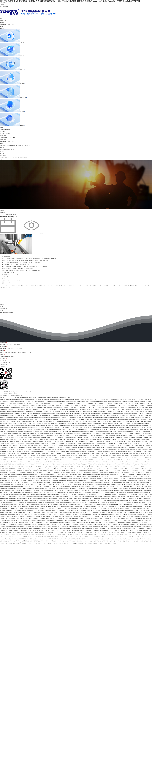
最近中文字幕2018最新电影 (29, 419)
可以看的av (48, 459)
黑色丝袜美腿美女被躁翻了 (91, 488)
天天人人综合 (25, 506)
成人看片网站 (106, 518)
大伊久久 (18, 490)
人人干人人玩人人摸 (17, 413)
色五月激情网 (13, 405)
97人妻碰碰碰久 (104, 486)
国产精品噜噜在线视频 (73, 492)
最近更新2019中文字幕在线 (63, 427)
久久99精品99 (85, 500)
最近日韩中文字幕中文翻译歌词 (105, 413)
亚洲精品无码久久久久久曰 (55, 532)
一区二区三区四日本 (101, 542)
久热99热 (88, 409)
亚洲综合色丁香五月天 (8, 482)
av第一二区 (133, 538)
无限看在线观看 (70, 480)
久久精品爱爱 (118, 518)
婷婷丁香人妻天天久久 (12, 447)
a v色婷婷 (36, 514)
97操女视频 (22, 536)
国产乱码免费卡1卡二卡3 (23, 482)
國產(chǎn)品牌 (3, 24)
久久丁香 (66, 536)
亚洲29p (17, 484)
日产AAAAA (52, 437)
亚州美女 (39, 544)
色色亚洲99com (5, 488)
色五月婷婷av (39, 494)
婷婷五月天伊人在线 (80, 421)
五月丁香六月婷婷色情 (59, 465)
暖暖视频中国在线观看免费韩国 (118, 516)
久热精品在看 (130, 530)
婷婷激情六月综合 (50, 447)
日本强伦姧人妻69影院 (27, 413)
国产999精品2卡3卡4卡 (44, 506)
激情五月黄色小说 (12, 484)
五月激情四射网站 (97, 526)
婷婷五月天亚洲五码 (53, 506)
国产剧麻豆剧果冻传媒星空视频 (50, 526)
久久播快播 (106, 514)
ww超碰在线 (61, 457)
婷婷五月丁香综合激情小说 (133, 413)
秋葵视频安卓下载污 (11, 451)
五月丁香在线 (76, 532)
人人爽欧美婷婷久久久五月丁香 (72, 439)
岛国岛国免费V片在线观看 (128, 421)
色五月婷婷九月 (132, 524)
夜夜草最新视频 (9, 399)
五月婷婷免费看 (61, 439)
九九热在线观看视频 (56, 407)
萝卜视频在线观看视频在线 (112, 478)
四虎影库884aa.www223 (113, 486)
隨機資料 (22, 83)
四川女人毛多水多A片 (48, 492)
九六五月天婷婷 (77, 498)
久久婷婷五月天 (42, 500)
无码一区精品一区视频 (124, 506)
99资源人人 (16, 516)
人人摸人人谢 (19, 405)
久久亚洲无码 (69, 508)
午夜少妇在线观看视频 (19, 449)
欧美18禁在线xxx (62, 415)
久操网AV (107, 425)
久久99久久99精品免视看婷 (19, 411)
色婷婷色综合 (67, 421)
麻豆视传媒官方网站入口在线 (20, 486)
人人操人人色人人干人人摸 (32, 486)
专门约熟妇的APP (58, 530)
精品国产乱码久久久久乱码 (61, 488)
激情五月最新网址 (11, 508)
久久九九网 (125, 423)
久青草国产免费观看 (18, 457)
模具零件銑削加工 (4, 311)
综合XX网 (136, 536)
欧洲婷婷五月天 (126, 433)
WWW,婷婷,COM (132, 472)
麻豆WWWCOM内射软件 (146, 437)
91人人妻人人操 (64, 403)
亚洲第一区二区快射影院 (115, 461)
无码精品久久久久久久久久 (35, 484)
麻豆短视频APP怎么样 (22, 447)
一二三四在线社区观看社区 (145, 494)
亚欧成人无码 (129, 403)
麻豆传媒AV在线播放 (60, 472)
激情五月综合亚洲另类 (134, 508)
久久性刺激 (115, 413)
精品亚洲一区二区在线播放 (85, 506)
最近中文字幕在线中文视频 (44, 403)
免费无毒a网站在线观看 (66, 445)
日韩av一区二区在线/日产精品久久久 (136, 457)
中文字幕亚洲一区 (76, 508)
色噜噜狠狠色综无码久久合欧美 (21, 401)
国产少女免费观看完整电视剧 (89, 482)
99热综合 (77, 463)
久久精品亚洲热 (119, 457)
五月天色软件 (37, 470)
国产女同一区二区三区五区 (71, 474)
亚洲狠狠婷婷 (103, 504)
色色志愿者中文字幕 (52, 435)
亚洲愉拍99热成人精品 (49, 417)
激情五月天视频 (82, 415)
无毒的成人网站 (124, 461)
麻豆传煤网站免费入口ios (90, 504)
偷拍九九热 (70, 423)
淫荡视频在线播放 (73, 504)
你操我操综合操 (87, 455)
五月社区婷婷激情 (48, 538)
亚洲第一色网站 (31, 518)
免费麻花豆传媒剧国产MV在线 (71, 472)
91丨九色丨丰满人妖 (121, 441)
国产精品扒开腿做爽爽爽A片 (128, 528)
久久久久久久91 (72, 542)
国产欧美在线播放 (80, 455)
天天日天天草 (3, 463)
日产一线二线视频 (18, 538)
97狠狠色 (84, 480)
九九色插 (64, 455)
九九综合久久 (86, 520)
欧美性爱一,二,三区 (16, 504)
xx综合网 (112, 433)
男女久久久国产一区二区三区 (17, 445)
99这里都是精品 (42, 474)
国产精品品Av (76, 506)
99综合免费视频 (104, 512)
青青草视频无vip (55, 457)
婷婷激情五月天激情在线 (108, 455)
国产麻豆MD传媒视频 (33, 532)
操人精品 (50, 540)
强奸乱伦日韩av (58, 470)
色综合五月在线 (110, 427)
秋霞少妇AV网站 (5, 407)
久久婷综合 (44, 544)
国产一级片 (147, 399)
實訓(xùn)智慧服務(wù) (22, 355)
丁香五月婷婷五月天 (122, 520)
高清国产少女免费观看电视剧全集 (13, 542)
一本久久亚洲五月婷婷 (58, 492)
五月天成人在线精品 (129, 496)
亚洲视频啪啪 (75, 459)
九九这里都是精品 (10, 486)
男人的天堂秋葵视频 (82, 445)
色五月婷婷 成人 (50, 490)
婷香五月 (109, 492)
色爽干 (35, 427)
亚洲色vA (15, 482)
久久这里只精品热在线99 (52, 455)
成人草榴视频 (100, 470)
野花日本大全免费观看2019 (79, 494)
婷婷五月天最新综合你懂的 (59, 409)
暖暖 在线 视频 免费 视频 (145, 429)
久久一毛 (35, 405)
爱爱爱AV (116, 419)
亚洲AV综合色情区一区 (78, 482)
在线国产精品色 (45, 518)
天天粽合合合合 (53, 498)
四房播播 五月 (149, 455)
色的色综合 (25, 518)
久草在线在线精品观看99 (43, 415)
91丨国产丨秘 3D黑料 (109, 534)
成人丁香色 (118, 429)
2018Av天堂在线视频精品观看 (24, 530)
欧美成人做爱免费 (92, 476)
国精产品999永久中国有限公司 (57, 433)
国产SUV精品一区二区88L (93, 500)
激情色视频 (85, 510)
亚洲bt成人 (25, 498)
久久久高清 (73, 540)
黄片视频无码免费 (4, 457)
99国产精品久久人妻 (59, 490)
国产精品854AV (131, 429)
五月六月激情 (14, 524)
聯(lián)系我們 (3, 6)
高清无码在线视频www (129, 437)
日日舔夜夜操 (128, 514)
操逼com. (120, 470)
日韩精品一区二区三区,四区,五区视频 (15, 502)
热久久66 (92, 439)
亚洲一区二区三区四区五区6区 (96, 465)
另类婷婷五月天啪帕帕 (128, 490)
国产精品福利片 (77, 453)
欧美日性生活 (70, 514)
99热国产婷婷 (137, 461)
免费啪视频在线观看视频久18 (118, 399)
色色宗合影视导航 (64, 468)
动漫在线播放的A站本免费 (28, 470)
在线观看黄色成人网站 (123, 540)
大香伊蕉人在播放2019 (40, 425)
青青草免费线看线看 (78, 502)
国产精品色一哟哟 (31, 528)
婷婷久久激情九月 (40, 498)
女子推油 (118, 449)
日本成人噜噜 (59, 502)
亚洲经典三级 (127, 451)
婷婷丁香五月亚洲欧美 (33, 403)
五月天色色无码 (140, 435)
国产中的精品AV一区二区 (89, 490)
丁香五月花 (27, 512)
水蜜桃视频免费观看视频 (6, 453)
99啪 (97, 476)
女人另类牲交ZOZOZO (130, 465)
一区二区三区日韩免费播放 (8, 536)
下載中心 (22, 42)
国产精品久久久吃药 (35, 437)
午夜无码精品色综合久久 (84, 439)
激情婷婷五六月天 (104, 538)
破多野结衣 (124, 445)
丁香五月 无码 (140, 463)
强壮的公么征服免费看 (33, 409)
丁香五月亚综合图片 (130, 498)
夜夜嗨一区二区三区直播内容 (85, 463)
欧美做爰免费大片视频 (137, 492)
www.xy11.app (47, 498)
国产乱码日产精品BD (50, 474)
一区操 (23, 512)
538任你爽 (143, 486)
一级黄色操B (137, 498)
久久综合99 (72, 401)
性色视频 (19, 510)
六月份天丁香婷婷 (79, 538)
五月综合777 (2, 496)
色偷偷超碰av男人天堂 (41, 447)
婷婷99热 (127, 484)
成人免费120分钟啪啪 (23, 526)
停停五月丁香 (32, 502)
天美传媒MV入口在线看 (79, 516)
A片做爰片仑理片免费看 (15, 407)
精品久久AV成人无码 (138, 496)
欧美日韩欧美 (136, 484)
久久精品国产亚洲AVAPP (115, 522)
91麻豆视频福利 (72, 512)
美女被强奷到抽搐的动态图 (5, 439)
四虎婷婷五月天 (50, 478)
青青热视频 (41, 534)
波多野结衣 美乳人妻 (62, 524)
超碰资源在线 (15, 500)
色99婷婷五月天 (136, 494)
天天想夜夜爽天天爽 (29, 465)
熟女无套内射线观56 (35, 429)
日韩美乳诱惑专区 (31, 425)
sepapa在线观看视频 (73, 544)
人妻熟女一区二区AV (66, 530)
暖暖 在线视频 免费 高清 (53, 522)
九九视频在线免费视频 (12, 467)
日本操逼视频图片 (129, 467)
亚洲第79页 (138, 538)
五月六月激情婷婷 (19, 419)
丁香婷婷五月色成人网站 (104, 476)
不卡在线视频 (100, 457)
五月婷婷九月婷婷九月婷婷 (69, 419)
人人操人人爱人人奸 (125, 449)
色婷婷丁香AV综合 (109, 419)
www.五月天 (65, 492)
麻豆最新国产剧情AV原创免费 (8, 514)
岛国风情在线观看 (38, 472)
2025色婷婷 (102, 510)
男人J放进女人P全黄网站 (38, 439)
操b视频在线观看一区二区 (135, 449)
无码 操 (44, 502)
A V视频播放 (24, 510)
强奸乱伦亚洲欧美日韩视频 (9, 528)
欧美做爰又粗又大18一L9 (35, 433)
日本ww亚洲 (64, 423)
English (9, 6)
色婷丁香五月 (132, 518)
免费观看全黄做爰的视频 (64, 401)
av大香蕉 (119, 476)
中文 (7, 6)
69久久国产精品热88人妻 (71, 467)
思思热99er (44, 484)
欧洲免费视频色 (121, 465)
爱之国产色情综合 (32, 498)
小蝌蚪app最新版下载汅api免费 (44, 457)
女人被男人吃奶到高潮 (43, 510)
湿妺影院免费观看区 (112, 449)
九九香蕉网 (115, 530)
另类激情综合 (136, 427)
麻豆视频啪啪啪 (50, 421)
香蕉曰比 (147, 504)
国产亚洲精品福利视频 (92, 468)
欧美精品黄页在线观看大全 (33, 474)
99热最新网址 (61, 518)
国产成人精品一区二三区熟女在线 (105, 502)
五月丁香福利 (48, 425)
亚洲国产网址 (149, 461)
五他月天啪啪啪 (54, 425)
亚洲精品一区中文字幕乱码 (65, 449)
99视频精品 (121, 478)
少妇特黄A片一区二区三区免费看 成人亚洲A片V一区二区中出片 (136, 500)
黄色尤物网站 (28, 508)
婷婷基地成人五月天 (118, 425)
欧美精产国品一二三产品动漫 (53, 528)
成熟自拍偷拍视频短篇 (106, 443)
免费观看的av (26, 457)
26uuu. (17, 478)
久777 (57, 482)
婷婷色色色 (3, 459)
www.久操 (75, 437)
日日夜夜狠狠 (35, 492)
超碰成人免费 (24, 528)
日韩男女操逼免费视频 (94, 474)
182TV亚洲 (125, 457)
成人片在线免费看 (130, 470)
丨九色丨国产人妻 (69, 413)
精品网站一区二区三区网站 (111, 453)
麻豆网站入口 (99, 421)
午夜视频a (124, 470)
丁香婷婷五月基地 (9, 544)
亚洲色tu (93, 415)
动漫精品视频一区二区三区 (40, 528)
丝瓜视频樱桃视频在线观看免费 (126, 431)
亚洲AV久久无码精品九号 (51, 524)
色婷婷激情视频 (83, 441)
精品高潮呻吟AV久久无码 (9, 441)
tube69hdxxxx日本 (90, 540)
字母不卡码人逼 (52, 405)
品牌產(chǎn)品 (3, 139)
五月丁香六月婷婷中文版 (19, 417)
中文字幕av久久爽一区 (139, 421)
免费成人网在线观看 (33, 457)
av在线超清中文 (70, 532)
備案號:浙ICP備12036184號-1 (30, 394)
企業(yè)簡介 (2, 347)
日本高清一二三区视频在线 (98, 544)
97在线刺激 (81, 490)
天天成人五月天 (89, 530)
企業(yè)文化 (6, 137)
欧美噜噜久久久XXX (140, 433)
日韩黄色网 (145, 425)
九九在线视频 (78, 443)
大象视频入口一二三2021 (97, 508)
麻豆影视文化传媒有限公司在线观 (121, 455)
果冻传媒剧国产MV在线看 (47, 453)
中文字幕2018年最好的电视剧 (86, 532)
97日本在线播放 (128, 399)
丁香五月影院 (11, 457)
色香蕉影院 (101, 472)
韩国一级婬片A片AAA (108, 415)
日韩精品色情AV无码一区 (114, 409)
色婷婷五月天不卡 (89, 544)
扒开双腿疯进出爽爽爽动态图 (92, 472)
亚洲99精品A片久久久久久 (110, 544)
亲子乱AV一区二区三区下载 (133, 443)
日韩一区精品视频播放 (45, 516)
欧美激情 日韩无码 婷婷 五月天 (50, 431)
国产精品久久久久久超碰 (133, 447)
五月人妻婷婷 (4, 433)
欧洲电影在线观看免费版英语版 (40, 463)
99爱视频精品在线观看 (30, 431)
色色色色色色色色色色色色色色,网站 (85, 403)
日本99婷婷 (50, 468)
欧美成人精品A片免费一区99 (63, 542)
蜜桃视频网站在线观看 (57, 538)
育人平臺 (22, 111)
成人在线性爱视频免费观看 (118, 437)
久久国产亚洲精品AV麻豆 (33, 524)
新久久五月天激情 (121, 467)
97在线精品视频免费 (144, 417)
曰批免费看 (90, 536)
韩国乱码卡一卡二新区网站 (99, 534)
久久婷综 (63, 429)
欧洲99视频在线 (41, 514)
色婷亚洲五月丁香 (104, 409)
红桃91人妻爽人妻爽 (113, 411)
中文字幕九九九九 (109, 524)
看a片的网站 (90, 431)
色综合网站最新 (90, 445)
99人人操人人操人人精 (45, 542)
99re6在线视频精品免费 (86, 514)
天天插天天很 (86, 423)
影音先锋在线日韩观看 (26, 437)
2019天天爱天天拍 (7, 445)
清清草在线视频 (135, 520)
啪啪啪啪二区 (125, 401)
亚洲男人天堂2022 (139, 506)
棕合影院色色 (72, 538)
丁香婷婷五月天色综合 (110, 445)
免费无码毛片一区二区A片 (80, 399)
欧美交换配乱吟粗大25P (135, 512)
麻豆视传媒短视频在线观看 (82, 431)
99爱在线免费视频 (74, 405)
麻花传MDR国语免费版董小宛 (121, 480)
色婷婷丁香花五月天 (100, 405)
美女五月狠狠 (11, 431)
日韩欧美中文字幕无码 (138, 425)
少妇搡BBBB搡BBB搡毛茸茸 (112, 484)
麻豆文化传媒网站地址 (59, 421)
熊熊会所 (59, 455)
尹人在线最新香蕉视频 (44, 413)
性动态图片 (137, 465)
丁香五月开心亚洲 (11, 478)
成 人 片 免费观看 (21, 534)
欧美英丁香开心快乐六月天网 (112, 542)
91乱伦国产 (49, 463)
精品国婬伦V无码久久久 (83, 437)
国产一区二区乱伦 (143, 413)
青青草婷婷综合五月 (48, 441)
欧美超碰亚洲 (3, 399)
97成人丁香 (85, 401)
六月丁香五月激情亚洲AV (8, 538)
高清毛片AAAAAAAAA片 (40, 419)
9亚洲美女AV (85, 413)
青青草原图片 (128, 532)
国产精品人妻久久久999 (98, 461)
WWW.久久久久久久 (60, 443)
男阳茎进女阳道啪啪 (122, 413)
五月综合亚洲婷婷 (135, 399)
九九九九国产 (131, 540)
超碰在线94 (97, 490)
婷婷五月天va (141, 514)
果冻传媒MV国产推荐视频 (101, 401)
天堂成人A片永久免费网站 (37, 421)
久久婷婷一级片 (12, 435)
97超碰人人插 (142, 508)
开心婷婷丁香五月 (111, 459)
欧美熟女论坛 (127, 512)
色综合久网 (40, 504)
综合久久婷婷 (145, 492)
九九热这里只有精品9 (87, 502)
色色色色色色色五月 (76, 451)
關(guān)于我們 (3, 20)
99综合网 (142, 488)
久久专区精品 (126, 508)
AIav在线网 (48, 500)
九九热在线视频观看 (69, 453)
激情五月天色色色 (78, 480)
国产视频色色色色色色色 (30, 516)
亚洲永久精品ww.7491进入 (64, 534)
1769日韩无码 (121, 419)
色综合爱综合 (31, 427)
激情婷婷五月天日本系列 (32, 510)
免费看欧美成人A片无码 (42, 401)
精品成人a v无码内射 (110, 480)
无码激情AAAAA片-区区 (17, 429)
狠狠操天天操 (21, 463)
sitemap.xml (2, 396)
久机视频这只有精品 (119, 459)
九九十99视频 (104, 526)
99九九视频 (111, 425)
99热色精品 (80, 435)
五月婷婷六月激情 (63, 510)
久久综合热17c (85, 427)
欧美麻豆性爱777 (121, 468)
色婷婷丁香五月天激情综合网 (25, 520)
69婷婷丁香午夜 (15, 520)
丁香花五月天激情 (128, 492)
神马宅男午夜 (87, 516)
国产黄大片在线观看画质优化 (42, 480)
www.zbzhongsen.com (144, 498)
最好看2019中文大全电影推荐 (100, 484)
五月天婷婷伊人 (34, 504)
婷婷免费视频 (131, 455)
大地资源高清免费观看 (102, 459)
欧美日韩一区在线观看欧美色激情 (99, 478)
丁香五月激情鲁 (64, 437)
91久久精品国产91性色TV (64, 496)
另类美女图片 (26, 502)
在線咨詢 (22, 125)
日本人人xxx (130, 423)
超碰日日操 (128, 415)
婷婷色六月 (104, 536)
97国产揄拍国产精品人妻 (43, 532)
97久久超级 (28, 544)
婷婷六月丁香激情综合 (64, 544)
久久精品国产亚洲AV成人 (91, 407)
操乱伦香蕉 (126, 478)
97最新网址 (87, 419)
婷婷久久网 (103, 480)
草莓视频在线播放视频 (135, 415)
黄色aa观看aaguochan (108, 470)
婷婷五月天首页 (15, 480)
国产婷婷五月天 (101, 453)
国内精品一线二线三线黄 (24, 399)
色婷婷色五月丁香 (141, 518)
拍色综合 (13, 401)
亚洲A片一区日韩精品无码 (113, 431)
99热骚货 (73, 443)
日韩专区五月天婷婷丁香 (118, 512)
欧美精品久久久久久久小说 (71, 435)
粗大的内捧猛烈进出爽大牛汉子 (7, 492)
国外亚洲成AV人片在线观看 (79, 524)
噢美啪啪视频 (74, 530)
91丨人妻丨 (31, 401)
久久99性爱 (58, 445)
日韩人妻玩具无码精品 (119, 427)
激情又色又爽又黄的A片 (25, 494)
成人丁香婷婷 (85, 496)
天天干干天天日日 (12, 490)
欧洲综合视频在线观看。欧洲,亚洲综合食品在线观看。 (132, 476)
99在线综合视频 (69, 506)
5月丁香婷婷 (139, 472)
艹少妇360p (85, 476)
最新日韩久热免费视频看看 (85, 508)
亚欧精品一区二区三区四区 (123, 526)
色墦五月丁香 (112, 518)
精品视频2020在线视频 (82, 417)
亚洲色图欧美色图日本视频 (134, 488)
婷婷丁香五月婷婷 (33, 468)
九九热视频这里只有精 (73, 468)
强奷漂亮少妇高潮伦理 (24, 484)
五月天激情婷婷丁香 (49, 465)
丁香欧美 (44, 478)
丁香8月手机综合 (23, 407)
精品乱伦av (94, 470)
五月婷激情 (3, 449)
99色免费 (137, 419)
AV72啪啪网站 (41, 488)
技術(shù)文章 (7, 129)
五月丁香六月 (41, 423)
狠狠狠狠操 (100, 431)
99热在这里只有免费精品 (11, 498)
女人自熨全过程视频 (100, 425)
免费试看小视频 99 (72, 520)
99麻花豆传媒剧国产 (32, 447)
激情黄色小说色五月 (39, 431)
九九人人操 (27, 540)
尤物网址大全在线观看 (14, 425)
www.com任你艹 (113, 488)
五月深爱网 (27, 417)
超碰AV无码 (53, 472)
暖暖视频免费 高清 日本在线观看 (42, 449)
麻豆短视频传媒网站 (91, 405)
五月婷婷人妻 (54, 486)
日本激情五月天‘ (127, 459)
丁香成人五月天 (56, 468)
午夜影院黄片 (97, 445)
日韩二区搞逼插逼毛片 (23, 453)
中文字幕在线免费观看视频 (130, 407)
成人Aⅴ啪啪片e (60, 498)
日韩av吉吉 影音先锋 (54, 534)
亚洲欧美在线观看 (29, 534)
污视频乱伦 (107, 522)
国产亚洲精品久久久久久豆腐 (86, 528)
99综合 (131, 484)
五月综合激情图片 (4, 484)
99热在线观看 (23, 490)
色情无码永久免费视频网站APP (106, 530)
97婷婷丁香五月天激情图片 (53, 510)
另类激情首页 (145, 478)
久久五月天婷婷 (103, 500)
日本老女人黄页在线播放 (57, 508)
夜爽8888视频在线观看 (86, 443)
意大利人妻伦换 (17, 474)
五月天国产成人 (142, 419)
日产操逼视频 (20, 498)
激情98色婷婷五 (124, 429)
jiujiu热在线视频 (34, 488)
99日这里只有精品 (125, 472)
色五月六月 (122, 534)
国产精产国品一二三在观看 (121, 504)
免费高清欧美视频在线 (98, 403)
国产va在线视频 (8, 465)
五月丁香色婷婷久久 (81, 530)
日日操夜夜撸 (34, 544)
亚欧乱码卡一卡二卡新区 (61, 405)
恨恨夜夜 (10, 480)
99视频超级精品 (84, 451)
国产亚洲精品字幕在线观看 (91, 459)
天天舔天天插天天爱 (13, 468)
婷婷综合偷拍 (9, 504)
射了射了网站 (8, 496)
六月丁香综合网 (97, 439)
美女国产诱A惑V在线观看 (56, 423)
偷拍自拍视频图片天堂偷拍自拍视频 (97, 419)
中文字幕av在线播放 (29, 463)
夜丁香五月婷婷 (47, 439)
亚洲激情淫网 (38, 435)
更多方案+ (30, 355)
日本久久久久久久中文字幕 (70, 500)
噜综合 (134, 409)
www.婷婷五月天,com (4, 476)
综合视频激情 (95, 528)
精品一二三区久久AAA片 (133, 482)
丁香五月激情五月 (13, 476)
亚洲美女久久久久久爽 (60, 413)
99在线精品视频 (146, 401)
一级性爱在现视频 (85, 453)
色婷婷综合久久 (63, 514)
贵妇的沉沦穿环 (106, 488)
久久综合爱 (101, 447)
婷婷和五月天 (132, 433)
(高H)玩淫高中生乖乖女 (114, 514)
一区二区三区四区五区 (53, 415)
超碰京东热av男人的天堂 (50, 488)
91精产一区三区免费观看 (129, 419)
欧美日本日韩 (148, 540)
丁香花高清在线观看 (112, 536)
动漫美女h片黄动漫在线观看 (72, 409)
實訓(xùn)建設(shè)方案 (13, 355)
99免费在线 (3, 451)
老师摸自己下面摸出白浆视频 (136, 453)
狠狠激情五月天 (21, 443)
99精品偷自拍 (17, 492)
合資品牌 (12, 24)
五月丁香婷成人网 (62, 506)
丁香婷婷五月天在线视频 (14, 488)
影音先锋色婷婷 (41, 451)
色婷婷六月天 (96, 530)
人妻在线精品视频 (46, 472)
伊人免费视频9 (92, 437)
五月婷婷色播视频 (77, 484)
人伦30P (87, 399)
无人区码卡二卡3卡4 (23, 480)
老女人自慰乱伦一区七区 (99, 522)
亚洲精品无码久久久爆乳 (11, 510)
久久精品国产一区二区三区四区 (72, 528)
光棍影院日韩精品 (32, 480)
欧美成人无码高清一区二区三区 (23, 467)
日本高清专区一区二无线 (113, 506)
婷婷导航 (85, 411)
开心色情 (125, 447)
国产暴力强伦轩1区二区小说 (79, 457)
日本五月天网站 (138, 405)
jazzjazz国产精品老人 (71, 488)
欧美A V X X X (62, 482)
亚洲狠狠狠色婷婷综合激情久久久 (58, 459)
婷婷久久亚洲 (66, 490)
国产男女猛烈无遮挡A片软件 (57, 500)
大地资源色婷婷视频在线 (109, 447)
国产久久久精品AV (13, 470)
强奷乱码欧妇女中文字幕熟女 (90, 542)
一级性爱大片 (99, 407)
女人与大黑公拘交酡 (142, 536)
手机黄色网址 (119, 421)
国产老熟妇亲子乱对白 (50, 470)
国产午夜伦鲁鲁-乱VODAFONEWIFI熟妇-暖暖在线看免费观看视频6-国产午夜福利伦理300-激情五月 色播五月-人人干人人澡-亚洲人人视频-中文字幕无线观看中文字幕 (35, 397)
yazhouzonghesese (113, 476)
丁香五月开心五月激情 (34, 461)
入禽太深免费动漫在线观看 (87, 534)
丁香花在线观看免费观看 (103, 468)
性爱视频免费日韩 (101, 399)
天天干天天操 (114, 526)
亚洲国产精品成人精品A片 (89, 425)
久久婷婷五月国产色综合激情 (136, 411)
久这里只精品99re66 (67, 447)
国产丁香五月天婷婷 (80, 488)
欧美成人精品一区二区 (131, 486)
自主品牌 (16, 24)
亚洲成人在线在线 (42, 476)
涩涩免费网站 (128, 534)
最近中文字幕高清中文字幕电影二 (110, 407)
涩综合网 (33, 467)
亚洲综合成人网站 (101, 524)
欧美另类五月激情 (76, 441)
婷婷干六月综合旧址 (43, 496)
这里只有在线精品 (138, 478)
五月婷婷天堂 (20, 532)
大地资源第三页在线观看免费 (14, 455)
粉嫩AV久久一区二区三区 (60, 484)
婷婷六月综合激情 (58, 447)
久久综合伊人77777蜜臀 (117, 423)
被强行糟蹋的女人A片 (72, 476)
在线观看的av (100, 488)
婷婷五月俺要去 (52, 445)
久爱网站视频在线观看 (35, 417)
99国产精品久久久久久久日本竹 (14, 433)
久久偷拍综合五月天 (51, 484)
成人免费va (5, 490)
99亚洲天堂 (137, 429)
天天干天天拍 (131, 401)
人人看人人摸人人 (133, 435)
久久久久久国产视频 (95, 516)
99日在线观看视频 (50, 476)
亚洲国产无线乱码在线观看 (23, 472)
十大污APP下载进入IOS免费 (75, 427)
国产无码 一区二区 (77, 514)
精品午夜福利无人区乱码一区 (72, 415)
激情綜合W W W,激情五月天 (11, 534)
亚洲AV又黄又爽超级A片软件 (82, 461)
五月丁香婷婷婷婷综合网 (95, 512)
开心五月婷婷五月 (148, 514)
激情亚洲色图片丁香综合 (43, 411)
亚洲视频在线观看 (82, 409)
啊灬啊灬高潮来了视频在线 (7, 522)
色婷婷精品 (133, 439)
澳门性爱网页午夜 (82, 405)
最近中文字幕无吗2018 (113, 538)
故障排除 (22, 69)
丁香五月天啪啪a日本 (20, 508)
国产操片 (116, 474)
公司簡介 (2, 137)
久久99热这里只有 (32, 453)
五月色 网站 (60, 522)
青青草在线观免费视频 (144, 542)
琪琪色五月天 (3, 542)
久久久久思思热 (44, 435)
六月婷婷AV (94, 502)
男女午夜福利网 (32, 526)
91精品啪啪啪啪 (65, 407)
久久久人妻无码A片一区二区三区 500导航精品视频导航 (106, 451)
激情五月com (25, 532)
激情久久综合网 (34, 508)
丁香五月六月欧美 (80, 542)
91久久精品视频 (16, 494)
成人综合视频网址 (39, 526)
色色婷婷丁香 (142, 427)
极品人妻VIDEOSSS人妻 (77, 510)
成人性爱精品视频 (135, 542)
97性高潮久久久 (102, 528)
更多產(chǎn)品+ (18, 351)
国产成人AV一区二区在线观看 (117, 492)
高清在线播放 (86, 538)
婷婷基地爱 (56, 401)
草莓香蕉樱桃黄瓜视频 (46, 433)
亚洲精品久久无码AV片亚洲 (46, 407)
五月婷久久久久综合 (107, 532)
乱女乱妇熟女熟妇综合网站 (42, 399)
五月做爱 (38, 407)
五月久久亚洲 (126, 524)
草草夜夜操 (106, 403)
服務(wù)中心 (3, 28)
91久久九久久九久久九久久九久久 (48, 443)
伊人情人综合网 (82, 472)
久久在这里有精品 (47, 512)
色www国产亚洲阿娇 (122, 530)
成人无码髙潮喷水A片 (76, 526)
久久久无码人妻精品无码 (7, 411)
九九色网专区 (94, 524)
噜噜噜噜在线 (135, 514)
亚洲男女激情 (121, 451)
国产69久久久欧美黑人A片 (133, 480)
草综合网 (78, 518)
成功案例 (2, 26)
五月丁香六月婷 (16, 427)
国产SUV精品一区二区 (99, 496)
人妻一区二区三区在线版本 (93, 510)
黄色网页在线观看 (10, 449)
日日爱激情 (71, 399)
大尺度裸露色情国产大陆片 (119, 415)
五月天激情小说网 (114, 510)
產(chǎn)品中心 (3, 22)
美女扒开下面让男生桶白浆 (132, 445)
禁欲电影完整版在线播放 (88, 522)
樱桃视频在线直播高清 (117, 463)
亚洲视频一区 (98, 423)
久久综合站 (25, 435)
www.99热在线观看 (93, 457)
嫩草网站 (26, 409)
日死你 (64, 508)
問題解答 (12, 149)
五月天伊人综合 (42, 409)
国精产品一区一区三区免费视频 (47, 429)
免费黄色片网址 (65, 538)
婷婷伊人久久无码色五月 (93, 427)
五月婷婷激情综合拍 (56, 441)
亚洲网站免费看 (112, 403)
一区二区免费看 (38, 502)
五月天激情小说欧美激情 (105, 520)
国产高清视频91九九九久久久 (7, 512)
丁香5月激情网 (68, 443)
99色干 (103, 441)
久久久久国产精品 (134, 451)
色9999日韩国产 (99, 518)
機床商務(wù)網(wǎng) (13, 396)
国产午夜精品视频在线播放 (64, 425)
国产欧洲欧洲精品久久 (103, 411)
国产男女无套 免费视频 (87, 470)
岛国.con (140, 445)
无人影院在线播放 (79, 401)
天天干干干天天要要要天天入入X (93, 480)
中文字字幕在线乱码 (69, 457)
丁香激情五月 (23, 496)
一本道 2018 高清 (80, 504)
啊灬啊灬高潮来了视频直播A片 (70, 522)
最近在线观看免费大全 (11, 459)
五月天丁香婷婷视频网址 (77, 449)
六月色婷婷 (26, 478)
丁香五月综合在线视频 (19, 409)
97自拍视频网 (141, 447)
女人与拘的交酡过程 (9, 474)
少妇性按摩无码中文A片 (16, 437)
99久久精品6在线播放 (94, 498)
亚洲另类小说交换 (69, 516)
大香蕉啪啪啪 (132, 506)
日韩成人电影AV (62, 516)
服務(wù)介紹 (23, 97)
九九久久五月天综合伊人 (55, 461)
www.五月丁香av (127, 439)
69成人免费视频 (142, 431)
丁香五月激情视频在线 (81, 540)
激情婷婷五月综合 (11, 419)
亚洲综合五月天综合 (7, 540)
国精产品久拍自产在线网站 (31, 441)
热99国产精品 (52, 518)
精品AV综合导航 (42, 524)
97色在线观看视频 (87, 486)
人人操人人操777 (20, 476)
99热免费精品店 (144, 526)
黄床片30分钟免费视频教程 (139, 467)
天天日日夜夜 (17, 536)
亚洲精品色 (130, 409)
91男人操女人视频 (69, 494)
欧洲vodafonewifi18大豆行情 (65, 540)
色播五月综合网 (27, 542)
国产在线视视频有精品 (41, 536)
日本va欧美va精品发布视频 (139, 530)
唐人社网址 (80, 411)
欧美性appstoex (123, 403)
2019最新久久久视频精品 (82, 536)
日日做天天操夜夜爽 (31, 490)
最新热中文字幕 (57, 429)
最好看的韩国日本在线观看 (135, 526)
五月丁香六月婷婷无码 (73, 407)
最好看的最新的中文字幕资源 (93, 467)
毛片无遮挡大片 (137, 437)
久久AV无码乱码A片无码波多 (131, 516)
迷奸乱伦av (123, 522)
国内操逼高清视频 (20, 540)
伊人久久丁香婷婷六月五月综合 (98, 433)
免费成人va (5, 455)
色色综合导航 (46, 504)
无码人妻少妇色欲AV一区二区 (60, 476)
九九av (56, 518)
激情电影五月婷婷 (95, 506)
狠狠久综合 (110, 512)
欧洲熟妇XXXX (131, 405)
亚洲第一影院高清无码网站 (90, 421)
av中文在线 (45, 540)
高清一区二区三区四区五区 (54, 411)
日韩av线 (143, 538)
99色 (7, 435)
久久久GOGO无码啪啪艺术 (92, 411)
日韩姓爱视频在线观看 (51, 419)
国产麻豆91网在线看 (120, 496)
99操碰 (46, 445)
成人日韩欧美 (79, 478)
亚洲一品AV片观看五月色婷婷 (31, 476)
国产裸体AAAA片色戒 (23, 403)
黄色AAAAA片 (122, 484)
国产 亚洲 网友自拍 (50, 530)
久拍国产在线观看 (18, 512)
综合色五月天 (53, 403)
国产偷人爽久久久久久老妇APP (44, 508)
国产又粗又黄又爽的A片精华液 (138, 502)
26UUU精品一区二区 (128, 427)
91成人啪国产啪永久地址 (123, 488)
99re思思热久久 (30, 514)
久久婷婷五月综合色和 (94, 520)
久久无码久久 (7, 405)
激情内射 (90, 461)
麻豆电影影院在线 (103, 427)
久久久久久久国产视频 (82, 468)
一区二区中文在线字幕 (107, 437)
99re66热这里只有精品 (77, 413)
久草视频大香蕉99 (107, 417)
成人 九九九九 (69, 459)
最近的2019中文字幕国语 (54, 449)
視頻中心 (22, 56)
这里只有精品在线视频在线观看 (84, 433)
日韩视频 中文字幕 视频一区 (145, 482)
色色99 (81, 518)
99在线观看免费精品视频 (61, 480)
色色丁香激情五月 (111, 429)
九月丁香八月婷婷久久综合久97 (110, 435)
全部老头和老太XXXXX (98, 532)
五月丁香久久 (8, 532)
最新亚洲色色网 (78, 534)
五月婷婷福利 (65, 512)
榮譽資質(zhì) (12, 137)
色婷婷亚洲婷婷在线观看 (22, 524)
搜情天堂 (114, 502)
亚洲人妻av (84, 526)
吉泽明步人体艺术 (93, 399)
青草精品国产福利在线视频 (21, 514)
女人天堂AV (74, 433)
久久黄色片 (115, 470)
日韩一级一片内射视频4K (116, 443)
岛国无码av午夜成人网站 (87, 447)
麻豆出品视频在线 (15, 526)
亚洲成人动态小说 (34, 445)
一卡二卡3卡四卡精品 (108, 457)
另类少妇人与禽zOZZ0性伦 (70, 431)
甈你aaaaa (45, 421)
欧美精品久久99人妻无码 (76, 470)
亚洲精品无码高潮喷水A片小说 (36, 540)
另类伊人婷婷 (48, 514)
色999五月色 (146, 459)
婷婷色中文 (102, 445)
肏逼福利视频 (147, 421)
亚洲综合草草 (8, 415)
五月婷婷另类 (63, 417)
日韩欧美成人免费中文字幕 (83, 474)
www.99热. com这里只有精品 (97, 435)
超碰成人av (140, 451)
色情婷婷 (134, 463)
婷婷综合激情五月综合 (44, 461)
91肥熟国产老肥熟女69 (104, 467)
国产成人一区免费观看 (82, 467)
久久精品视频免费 (49, 409)
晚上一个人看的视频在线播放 (123, 453)
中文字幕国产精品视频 (15, 423)
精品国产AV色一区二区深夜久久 (10, 472)
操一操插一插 (26, 461)
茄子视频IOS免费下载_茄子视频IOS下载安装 (134, 468)
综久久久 (144, 445)
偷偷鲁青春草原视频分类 (69, 465)
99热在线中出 (128, 542)
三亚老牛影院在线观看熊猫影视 (77, 425)
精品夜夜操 (143, 415)
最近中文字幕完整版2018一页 (132, 474)
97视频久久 (144, 441)
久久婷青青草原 (81, 407)
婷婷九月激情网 (64, 520)
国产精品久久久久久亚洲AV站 (141, 470)
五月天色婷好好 (147, 522)
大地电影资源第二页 (65, 478)
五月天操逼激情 (81, 544)
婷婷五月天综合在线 (26, 429)
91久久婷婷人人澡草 (119, 439)
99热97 (87, 457)
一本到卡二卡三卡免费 (96, 486)
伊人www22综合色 (6, 437)
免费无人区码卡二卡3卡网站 (31, 522)
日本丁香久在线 (35, 413)
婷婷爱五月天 (39, 453)
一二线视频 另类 (122, 486)
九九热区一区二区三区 (70, 455)
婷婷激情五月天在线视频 (55, 520)
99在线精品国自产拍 (72, 536)
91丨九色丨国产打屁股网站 (38, 538)
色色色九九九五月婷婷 (146, 528)
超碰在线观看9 (31, 435)
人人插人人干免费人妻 (146, 403)
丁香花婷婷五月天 (55, 514)
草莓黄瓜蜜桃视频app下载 (26, 455)
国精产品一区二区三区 (65, 411)
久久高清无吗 (100, 417)
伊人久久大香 (96, 413)
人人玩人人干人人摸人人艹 (145, 484)
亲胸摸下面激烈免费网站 (51, 536)
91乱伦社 (57, 544)
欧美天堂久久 (62, 528)
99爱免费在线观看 (115, 417)
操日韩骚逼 (19, 470)
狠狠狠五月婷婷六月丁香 (19, 431)
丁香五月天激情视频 (144, 409)
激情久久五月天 (145, 472)
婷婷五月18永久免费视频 (140, 455)
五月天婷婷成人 (124, 405)
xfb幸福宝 (14, 540)
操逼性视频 (37, 516)
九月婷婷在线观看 (33, 415)
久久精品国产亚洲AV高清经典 (76, 486)
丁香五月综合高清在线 (42, 468)
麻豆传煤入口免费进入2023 (42, 405)
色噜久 (114, 457)
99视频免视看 (122, 542)
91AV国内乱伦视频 (35, 506)
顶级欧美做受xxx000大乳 (40, 459)
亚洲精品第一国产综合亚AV (115, 472)
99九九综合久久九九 (93, 453)
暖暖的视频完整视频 (16, 496)
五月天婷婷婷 (57, 417)
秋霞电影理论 (52, 413)
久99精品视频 (65, 502)
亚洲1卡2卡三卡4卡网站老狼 (87, 484)
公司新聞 (2, 129)
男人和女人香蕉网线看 (53, 399)
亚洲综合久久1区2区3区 (26, 504)
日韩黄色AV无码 (143, 534)
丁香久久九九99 (41, 445)
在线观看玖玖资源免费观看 (137, 459)
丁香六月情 (26, 415)
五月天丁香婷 (16, 399)
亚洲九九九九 (119, 502)
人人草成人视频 (69, 482)
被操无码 (149, 441)
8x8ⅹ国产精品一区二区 (60, 474)
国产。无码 (6, 425)
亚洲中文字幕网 (115, 532)
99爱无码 (147, 439)
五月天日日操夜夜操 (97, 536)
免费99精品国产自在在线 (40, 467)
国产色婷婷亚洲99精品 (92, 417)
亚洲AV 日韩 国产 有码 (95, 409)
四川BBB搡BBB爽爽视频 (57, 463)
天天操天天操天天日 (135, 534)
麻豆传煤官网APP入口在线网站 (109, 421)
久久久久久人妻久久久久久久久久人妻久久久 (97, 449)
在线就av (12, 409)
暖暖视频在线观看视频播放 (17, 461)
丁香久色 (70, 510)
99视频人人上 (94, 455)
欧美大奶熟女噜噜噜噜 (128, 425)
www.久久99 (81, 492)
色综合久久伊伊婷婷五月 (5, 524)
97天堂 (22, 542)
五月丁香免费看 (114, 520)
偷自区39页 (129, 520)
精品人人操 (70, 437)
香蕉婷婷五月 (148, 490)
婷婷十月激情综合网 (142, 516)
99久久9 (67, 504)
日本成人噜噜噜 (57, 478)
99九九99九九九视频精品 (63, 399)
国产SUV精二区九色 (61, 435)
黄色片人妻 (42, 470)
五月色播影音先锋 (119, 447)
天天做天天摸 (108, 399)
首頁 (1, 18)
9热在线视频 (110, 401)
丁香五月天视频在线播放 (72, 417)
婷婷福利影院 (92, 423)
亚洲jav (33, 459)
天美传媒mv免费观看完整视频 (18, 465)
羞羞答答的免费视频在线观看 (64, 486)
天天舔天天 (107, 433)
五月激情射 (136, 431)
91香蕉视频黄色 (74, 445)
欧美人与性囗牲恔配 (6, 526)
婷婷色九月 (117, 534)
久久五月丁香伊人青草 (118, 524)
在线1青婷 (87, 465)
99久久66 (109, 526)
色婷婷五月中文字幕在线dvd (12, 463)
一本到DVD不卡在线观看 (134, 417)
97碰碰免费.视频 (73, 411)
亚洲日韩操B (100, 455)
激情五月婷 (142, 399)
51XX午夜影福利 (59, 419)
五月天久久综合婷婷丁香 (26, 421)
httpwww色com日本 (85, 498)
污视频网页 (50, 496)
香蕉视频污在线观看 (74, 490)
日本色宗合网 (24, 474)
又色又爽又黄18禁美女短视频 (31, 411)
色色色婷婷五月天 (64, 461)
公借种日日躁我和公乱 (72, 403)
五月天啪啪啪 (90, 441)
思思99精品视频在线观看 (89, 492)
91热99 (35, 401)
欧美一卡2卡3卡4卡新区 (118, 508)
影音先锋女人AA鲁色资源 (21, 451)
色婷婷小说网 (34, 542)
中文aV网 (112, 439)
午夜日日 (134, 522)
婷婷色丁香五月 (107, 496)
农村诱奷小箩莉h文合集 (145, 465)
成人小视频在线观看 (80, 419)
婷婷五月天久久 (3, 516)
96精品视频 (73, 421)
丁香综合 (145, 532)
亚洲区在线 (88, 494)
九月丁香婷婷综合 (140, 522)
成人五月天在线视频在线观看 (105, 482)
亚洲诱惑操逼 (111, 474)
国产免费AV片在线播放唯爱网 (35, 478)
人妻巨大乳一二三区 (34, 500)
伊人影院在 (107, 510)
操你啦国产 (143, 461)
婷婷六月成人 (48, 423)
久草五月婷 (131, 478)
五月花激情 (58, 437)
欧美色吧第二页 (35, 423)
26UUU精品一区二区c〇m (16, 518)
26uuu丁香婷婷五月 (111, 500)
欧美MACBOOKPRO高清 (39, 465)
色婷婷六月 (105, 431)
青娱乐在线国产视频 (103, 474)
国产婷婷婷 (113, 496)
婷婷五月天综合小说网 (87, 478)
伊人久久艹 (62, 453)
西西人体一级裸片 (113, 467)
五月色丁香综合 (38, 518)
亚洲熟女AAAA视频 (138, 401)
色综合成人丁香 (122, 474)
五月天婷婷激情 (30, 496)
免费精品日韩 (51, 401)
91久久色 (104, 494)
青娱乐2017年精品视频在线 (123, 411)
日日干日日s (40, 492)
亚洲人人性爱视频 (119, 500)
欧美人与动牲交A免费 (112, 465)
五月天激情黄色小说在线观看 (90, 518)
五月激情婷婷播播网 (144, 443)
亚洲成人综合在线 (100, 415)
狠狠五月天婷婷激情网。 (67, 441)
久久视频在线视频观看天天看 (6, 443)
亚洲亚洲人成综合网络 (66, 451)
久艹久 (124, 502)
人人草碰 (95, 431)
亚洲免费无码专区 (120, 536)
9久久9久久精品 (40, 512)
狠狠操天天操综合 (8, 530)
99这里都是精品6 (92, 401)
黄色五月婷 (124, 443)
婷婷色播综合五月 (6, 409)
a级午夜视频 (70, 502)
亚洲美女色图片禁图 (67, 526)
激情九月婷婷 (70, 524)
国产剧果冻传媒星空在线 (117, 482)
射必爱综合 (106, 472)
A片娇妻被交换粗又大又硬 (42, 482)
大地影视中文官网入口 (20, 441)
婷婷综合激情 (15, 530)
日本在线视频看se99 (36, 443)
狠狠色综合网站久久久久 (110, 405)
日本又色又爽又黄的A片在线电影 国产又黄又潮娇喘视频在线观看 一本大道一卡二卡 (89, 429)
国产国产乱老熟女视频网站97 (111, 540)
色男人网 (118, 403)
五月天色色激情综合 (129, 536)
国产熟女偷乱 (88, 524)
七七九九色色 (102, 540)
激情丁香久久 (79, 500)
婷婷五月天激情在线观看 (30, 536)
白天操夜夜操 (146, 423)
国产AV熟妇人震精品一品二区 (17, 415)
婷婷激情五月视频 (10, 417)
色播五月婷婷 (15, 453)
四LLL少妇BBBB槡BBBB (25, 488)
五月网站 (138, 409)
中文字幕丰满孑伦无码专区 (124, 538)
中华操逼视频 (57, 453)
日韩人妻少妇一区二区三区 (16, 506)
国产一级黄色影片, (115, 490)
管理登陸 (6, 396)
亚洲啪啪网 (3, 435)
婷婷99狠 (55, 427)
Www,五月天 (21, 478)
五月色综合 (138, 486)
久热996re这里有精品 (123, 417)
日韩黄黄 (98, 504)
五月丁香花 (60, 526)
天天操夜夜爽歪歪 (49, 451)
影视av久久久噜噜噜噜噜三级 (45, 486)
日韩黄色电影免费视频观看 (23, 468)
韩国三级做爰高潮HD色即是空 (19, 544)
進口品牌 (8, 24)
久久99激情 (105, 465)
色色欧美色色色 (98, 437)
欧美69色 (26, 449)
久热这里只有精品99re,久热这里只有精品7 (41, 520)
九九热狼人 (21, 516)
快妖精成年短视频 (140, 407)
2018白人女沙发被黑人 (69, 498)
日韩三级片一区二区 (36, 530)
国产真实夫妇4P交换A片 (17, 439)
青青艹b (112, 498)
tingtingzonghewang (8, 520)
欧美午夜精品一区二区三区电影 (125, 494)
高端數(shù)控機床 (4, 355)
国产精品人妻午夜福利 (78, 423)
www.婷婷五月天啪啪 (6, 429)
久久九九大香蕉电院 (105, 439)
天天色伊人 (58, 467)
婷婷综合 (42, 417)
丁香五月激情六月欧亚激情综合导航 (113, 528)
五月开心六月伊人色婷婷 (106, 423)
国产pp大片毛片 (137, 528)
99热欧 (97, 482)
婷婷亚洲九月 (89, 526)
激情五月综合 (27, 445)
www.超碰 (66, 518)
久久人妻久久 (56, 540)
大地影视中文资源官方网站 (48, 494)
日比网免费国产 (19, 435)
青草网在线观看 (72, 518)
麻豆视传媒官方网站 (117, 401)
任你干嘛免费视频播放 (138, 423)
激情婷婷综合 (31, 449)
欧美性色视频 (91, 451)
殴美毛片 (58, 403)
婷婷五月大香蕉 (121, 407)
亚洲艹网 (147, 407)
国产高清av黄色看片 (25, 433)
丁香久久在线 (4, 478)
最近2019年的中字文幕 (42, 522)
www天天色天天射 (137, 403)
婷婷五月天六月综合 (8, 413)
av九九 (38, 542)
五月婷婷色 (147, 468)
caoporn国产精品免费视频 (111, 441)
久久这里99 (55, 496)
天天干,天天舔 (142, 504)
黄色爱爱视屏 (68, 429)
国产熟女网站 (89, 415)
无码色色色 (46, 534)
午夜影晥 (3, 532)
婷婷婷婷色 (62, 504)
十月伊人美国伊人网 (110, 504)
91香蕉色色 (144, 405)
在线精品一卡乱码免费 (96, 443)
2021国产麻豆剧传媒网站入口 (112, 494)
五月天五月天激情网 (140, 439)
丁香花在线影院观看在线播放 (97, 514)
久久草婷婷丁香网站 (113, 468)
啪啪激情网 (85, 449)
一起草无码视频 (28, 443)
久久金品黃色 (118, 445)
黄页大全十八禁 (80, 520)
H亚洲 (29, 506)
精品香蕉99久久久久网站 (57, 512)
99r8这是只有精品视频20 (105, 490)
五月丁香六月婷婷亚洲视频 (105, 498)
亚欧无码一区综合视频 (96, 463)
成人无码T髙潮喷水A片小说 (105, 516)
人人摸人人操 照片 (104, 506)
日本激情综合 (36, 534)
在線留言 (7, 347)
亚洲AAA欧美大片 (52, 482)
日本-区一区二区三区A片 (27, 439)
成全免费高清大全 (24, 427)
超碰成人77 (118, 405)
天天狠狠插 (15, 443)
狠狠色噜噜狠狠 (10, 516)
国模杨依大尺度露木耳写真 (122, 435)
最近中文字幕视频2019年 (55, 504)
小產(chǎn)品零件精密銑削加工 (6, 314)
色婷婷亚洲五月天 (87, 435)
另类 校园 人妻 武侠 (98, 441)
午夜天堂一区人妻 (54, 516)
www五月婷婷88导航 (27, 459)
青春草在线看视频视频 (50, 502)
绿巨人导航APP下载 (57, 451)
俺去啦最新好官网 (51, 544)
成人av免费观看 (81, 459)
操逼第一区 (63, 467)
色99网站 (91, 413)
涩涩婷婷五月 (8, 518)
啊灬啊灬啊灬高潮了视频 (120, 498)
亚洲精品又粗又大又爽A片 (132, 504)
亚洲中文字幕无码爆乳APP (139, 490)
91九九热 (148, 419)
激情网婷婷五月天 (23, 425)
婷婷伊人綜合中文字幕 (27, 538)
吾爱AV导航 (63, 532)
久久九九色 (139, 441)
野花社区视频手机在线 (27, 405)
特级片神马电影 (54, 439)
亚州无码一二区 (60, 431)
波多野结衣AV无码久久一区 (76, 496)
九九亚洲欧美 (35, 455)
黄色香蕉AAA (33, 399)
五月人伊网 (120, 510)
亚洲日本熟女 (129, 502)
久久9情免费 (129, 522)
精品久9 (68, 405)
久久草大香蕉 (80, 522)
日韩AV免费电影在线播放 (32, 451)
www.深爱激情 (122, 532)
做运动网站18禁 (52, 480)
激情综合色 (31, 472)
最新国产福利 (19, 459)
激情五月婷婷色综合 (14, 403)
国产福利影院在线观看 (50, 467)
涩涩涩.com (43, 530)
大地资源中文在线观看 (45, 437)
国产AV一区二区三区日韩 (96, 494)
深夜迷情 (121, 490)
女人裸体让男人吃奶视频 (76, 447)
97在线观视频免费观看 (80, 465)
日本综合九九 (96, 447)
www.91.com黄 (131, 461)
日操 (136, 518)
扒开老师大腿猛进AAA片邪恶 (129, 510)
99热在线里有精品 (118, 433)
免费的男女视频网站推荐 (107, 463)
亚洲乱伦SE (96, 540)
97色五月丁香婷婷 (32, 482)
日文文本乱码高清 (68, 433)
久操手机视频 (73, 478)
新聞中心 (2, 127)
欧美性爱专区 (91, 496)
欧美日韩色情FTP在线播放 (43, 427)
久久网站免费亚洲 (123, 409)
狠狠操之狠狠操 (106, 461)
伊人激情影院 (53, 542)
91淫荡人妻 (14, 532)
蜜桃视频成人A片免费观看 (59, 494)
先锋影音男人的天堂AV (108, 508)
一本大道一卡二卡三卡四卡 (19, 522)
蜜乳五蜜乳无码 (60, 536)
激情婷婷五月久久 (42, 455)
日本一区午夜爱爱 (31, 407)
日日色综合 (36, 496)
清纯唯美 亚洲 (40, 441)
